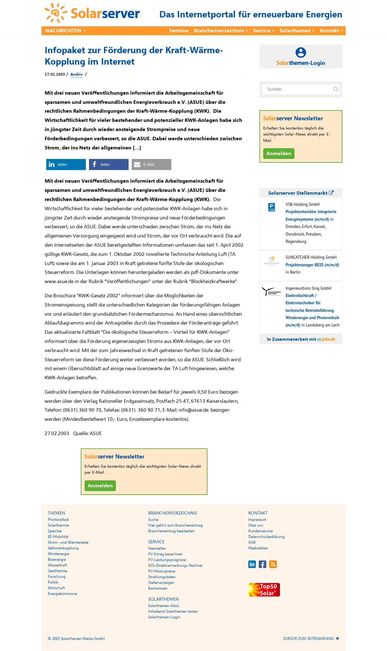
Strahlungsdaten (161, 576)
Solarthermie (58, 525)
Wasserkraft (57, 565)
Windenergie (58, 553)
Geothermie (57, 570)
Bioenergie (57, 559)
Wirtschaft (56, 588)
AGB (252, 542)
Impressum (257, 519)
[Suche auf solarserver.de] (335, 89)
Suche (153, 519)
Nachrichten (63, 30)
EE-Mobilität (58, 536)
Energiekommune (62, 593)
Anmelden (100, 485)
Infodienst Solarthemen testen (173, 611)
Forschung (57, 576)
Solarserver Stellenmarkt (301, 193)
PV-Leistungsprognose (167, 559)
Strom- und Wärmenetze (68, 542)
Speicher (55, 531)
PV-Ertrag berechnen (165, 554)
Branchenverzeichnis (219, 30)
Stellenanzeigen (161, 582)
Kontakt (329, 30)
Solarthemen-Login (164, 617)
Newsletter (157, 548)
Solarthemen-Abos (163, 605)
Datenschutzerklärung (266, 536)
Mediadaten (258, 548)
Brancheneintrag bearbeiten (171, 531)
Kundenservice (260, 531)
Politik (53, 582)
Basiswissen (158, 588)
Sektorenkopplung (63, 548)
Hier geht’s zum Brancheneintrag (175, 525)
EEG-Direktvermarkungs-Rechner (175, 565)
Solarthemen (295, 30)
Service (261, 30)
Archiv (76, 74)
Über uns (255, 525)
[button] (66, 164)
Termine (179, 30)
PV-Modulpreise (161, 571)
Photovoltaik (58, 519)
